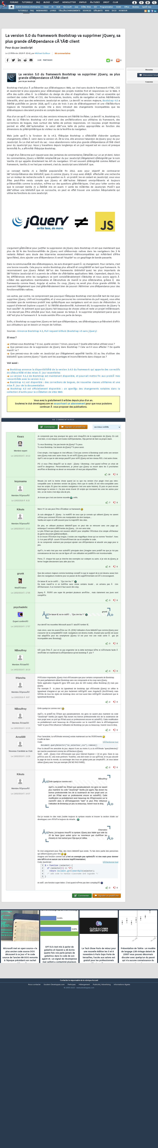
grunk (20, 638)
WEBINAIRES (41, 11)
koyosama (21, 546)
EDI (95, 7)
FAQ (38, 2)
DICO (114, 11)
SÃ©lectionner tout (110, 807)
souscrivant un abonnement (69, 425)
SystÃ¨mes (146, 7)
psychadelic (21, 672)
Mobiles (135, 7)
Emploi (83, 2)
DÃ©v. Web (86, 7)
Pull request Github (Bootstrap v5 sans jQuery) (70, 353)
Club (115, 2)
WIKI (107, 11)
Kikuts (20, 574)
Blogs (46, 2)
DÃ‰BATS (98, 11)
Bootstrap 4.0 (110, 122)
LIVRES (53, 11)
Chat (56, 2)
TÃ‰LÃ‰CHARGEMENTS (69, 11)
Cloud (45, 7)
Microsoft (67, 7)
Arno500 (21, 802)
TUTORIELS (23, 11)
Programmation (106, 7)
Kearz (20, 501)
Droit (106, 2)
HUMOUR (123, 11)
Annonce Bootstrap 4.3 (30, 353)
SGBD (118, 7)
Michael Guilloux (42, 75)
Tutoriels (27, 2)
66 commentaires (62, 75)
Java (76, 7)
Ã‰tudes (95, 2)
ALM (58, 7)
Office (126, 7)
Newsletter (69, 2)
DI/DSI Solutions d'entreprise (28, 7)
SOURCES (87, 11)
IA (52, 7)
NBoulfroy (20, 715)
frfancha (20, 743)
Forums (14, 2)
